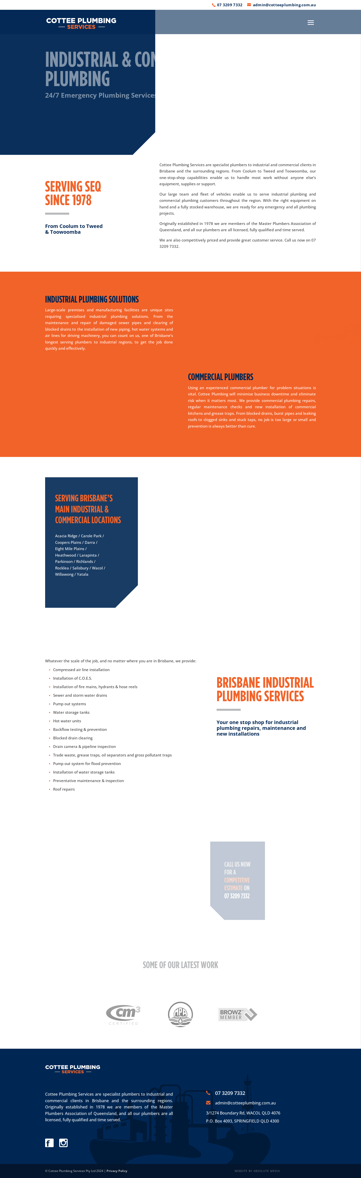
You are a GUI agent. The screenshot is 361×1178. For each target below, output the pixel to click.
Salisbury (80, 567)
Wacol (97, 567)
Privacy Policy (117, 1171)
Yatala (82, 574)
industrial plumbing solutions (118, 316)
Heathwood (65, 555)
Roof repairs (64, 789)
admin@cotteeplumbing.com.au (245, 1103)
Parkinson (64, 561)
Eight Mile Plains (69, 548)
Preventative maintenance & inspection (88, 780)
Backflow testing (67, 729)
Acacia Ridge (66, 535)
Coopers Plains (68, 542)
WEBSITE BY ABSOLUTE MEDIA (257, 1171)
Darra (90, 542)
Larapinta (88, 555)
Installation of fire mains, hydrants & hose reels (95, 686)
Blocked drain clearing (73, 737)
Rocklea (62, 567)
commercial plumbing (178, 200)
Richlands (84, 561)
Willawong (64, 574)
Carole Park (91, 535)
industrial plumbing (289, 194)
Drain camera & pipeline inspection (84, 746)
